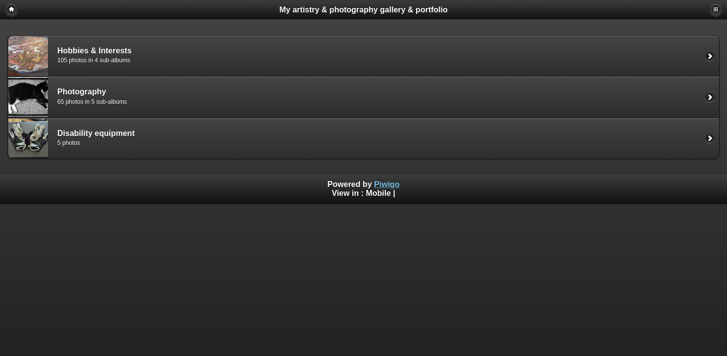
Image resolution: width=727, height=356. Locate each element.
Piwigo (387, 184)
